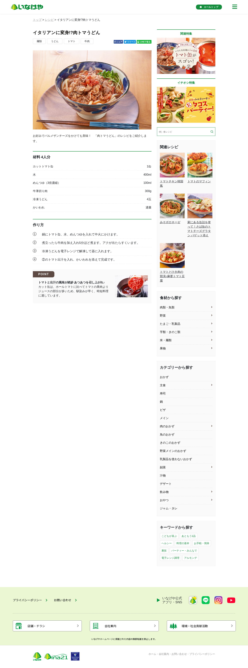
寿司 (163, 393)
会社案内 (164, 653)
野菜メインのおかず (173, 450)
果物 (163, 348)
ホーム (152, 653)
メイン (164, 418)
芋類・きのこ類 (170, 332)
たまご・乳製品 (170, 323)
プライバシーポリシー (202, 653)
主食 (163, 385)
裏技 (164, 550)
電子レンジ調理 (170, 557)
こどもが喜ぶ (169, 536)
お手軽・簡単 (201, 543)
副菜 (163, 467)
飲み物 (164, 491)
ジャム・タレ (168, 508)
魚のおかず (167, 434)
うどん (55, 41)
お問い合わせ (179, 653)
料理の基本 (182, 543)
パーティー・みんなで (184, 550)
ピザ (163, 409)
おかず (164, 377)
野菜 (163, 315)
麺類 (39, 41)
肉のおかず (167, 426)
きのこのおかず (170, 442)
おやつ (164, 500)
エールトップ (209, 7)
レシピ (49, 19)
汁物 (163, 475)
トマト (71, 41)
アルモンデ (190, 557)
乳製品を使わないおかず (176, 459)
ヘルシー (167, 543)
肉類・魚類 (167, 307)
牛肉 (87, 41)
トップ (37, 19)
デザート (166, 483)
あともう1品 (189, 536)
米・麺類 (166, 340)
